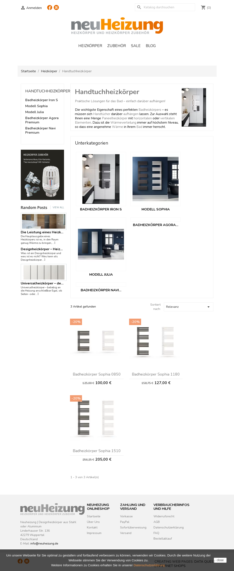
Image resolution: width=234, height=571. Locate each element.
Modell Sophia (36, 106)
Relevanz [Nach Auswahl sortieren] (188, 306)
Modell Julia (34, 112)
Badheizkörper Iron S (41, 100)
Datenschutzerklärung (169, 527)
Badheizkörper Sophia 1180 (156, 374)
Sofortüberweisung (133, 527)
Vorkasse (126, 516)
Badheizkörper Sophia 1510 (97, 450)
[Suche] (165, 7)
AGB (157, 522)
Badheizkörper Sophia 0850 (97, 374)
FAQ (156, 533)
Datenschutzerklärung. (150, 565)
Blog (151, 45)
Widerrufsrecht (164, 516)
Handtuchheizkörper (47, 91)
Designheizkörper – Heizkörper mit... (42, 249)
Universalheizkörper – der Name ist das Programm (42, 283)
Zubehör (116, 45)
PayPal (124, 522)
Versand (125, 533)
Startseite (93, 516)
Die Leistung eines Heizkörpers (42, 232)
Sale (136, 45)
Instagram (56, 9)
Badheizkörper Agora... (155, 225)
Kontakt (92, 527)
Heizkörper (90, 45)
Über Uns (93, 522)
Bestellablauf (163, 539)
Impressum (94, 533)
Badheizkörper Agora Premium (42, 120)
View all (58, 207)
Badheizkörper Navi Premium (40, 130)
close (220, 560)
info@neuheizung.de (44, 543)
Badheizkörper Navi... (101, 290)
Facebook (49, 9)
